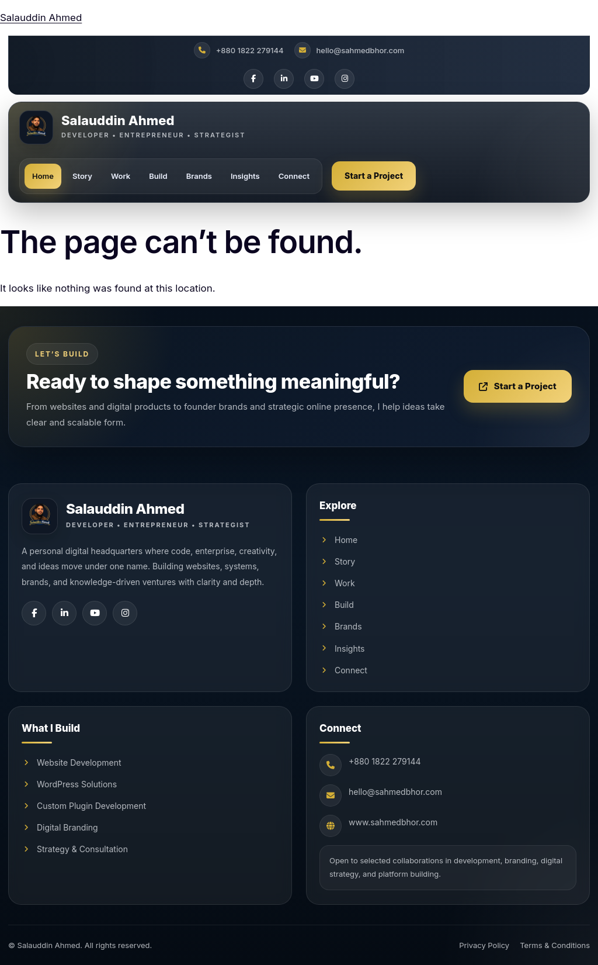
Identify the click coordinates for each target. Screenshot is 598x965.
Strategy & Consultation (75, 849)
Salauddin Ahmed (41, 17)
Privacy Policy (484, 945)
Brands (199, 176)
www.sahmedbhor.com (393, 822)
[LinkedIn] (284, 79)
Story (82, 176)
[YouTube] (314, 79)
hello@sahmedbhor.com (395, 792)
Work (120, 176)
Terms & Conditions (555, 945)
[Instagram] (344, 79)
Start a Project (374, 176)
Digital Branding (60, 827)
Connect (294, 176)
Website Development (71, 762)
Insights (245, 176)
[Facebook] (253, 79)
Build (158, 176)
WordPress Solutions (69, 784)
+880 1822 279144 (385, 761)
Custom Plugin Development (84, 806)
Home (43, 176)
